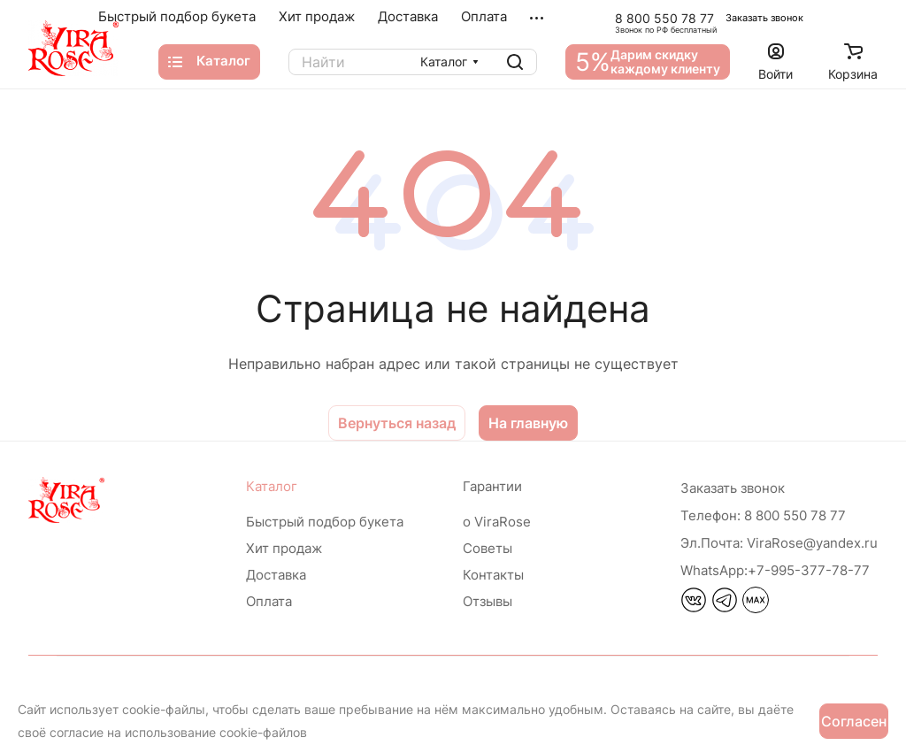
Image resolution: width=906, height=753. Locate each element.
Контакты (493, 574)
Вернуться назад (397, 423)
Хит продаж (284, 548)
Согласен (854, 721)
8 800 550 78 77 (664, 18)
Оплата (269, 601)
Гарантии (492, 486)
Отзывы (487, 601)
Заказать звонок (764, 18)
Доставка (276, 574)
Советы (487, 548)
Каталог (271, 486)
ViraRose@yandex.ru (779, 542)
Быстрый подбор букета (324, 521)
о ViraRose (497, 521)
